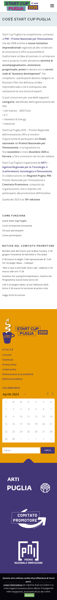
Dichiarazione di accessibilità (17, 374)
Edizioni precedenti (12, 378)
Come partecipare (11, 235)
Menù (51, 5)
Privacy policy (9, 364)
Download (7, 359)
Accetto (29, 595)
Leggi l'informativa (12, 584)
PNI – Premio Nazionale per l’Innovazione (29, 38)
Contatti (7, 354)
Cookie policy (9, 369)
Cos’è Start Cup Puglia (14, 220)
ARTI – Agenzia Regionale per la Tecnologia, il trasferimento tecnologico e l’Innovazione (27, 167)
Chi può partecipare (12, 230)
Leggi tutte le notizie (13, 295)
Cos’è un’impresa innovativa (17, 225)
